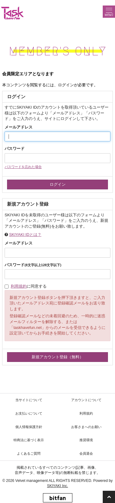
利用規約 (19, 286)
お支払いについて (28, 413)
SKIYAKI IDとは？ (25, 234)
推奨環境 (86, 440)
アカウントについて (86, 400)
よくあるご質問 (28, 453)
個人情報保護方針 (28, 427)
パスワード (15, 148)
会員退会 (86, 453)
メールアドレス (19, 127)
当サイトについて (28, 400)
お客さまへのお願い (86, 427)
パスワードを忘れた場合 (23, 167)
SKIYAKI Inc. (57, 486)
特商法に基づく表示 (28, 440)
